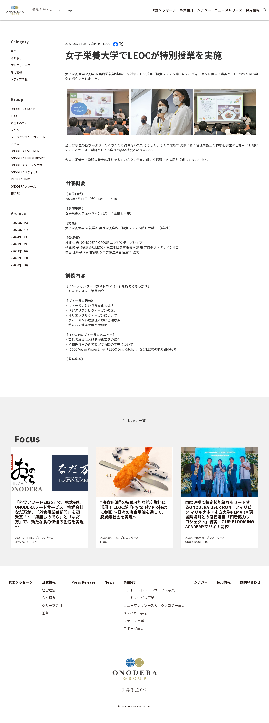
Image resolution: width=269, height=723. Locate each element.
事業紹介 (187, 10)
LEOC (106, 44)
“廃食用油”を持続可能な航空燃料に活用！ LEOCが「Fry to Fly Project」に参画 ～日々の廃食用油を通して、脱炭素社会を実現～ (134, 509)
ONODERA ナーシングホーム (29, 165)
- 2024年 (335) (20, 237)
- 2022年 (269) (20, 251)
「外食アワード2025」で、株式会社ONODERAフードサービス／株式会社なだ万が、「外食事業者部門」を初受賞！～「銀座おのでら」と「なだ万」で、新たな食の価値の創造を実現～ (49, 514)
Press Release (83, 582)
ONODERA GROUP (23, 109)
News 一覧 (137, 420)
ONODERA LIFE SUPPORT (28, 158)
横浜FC (15, 193)
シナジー (204, 10)
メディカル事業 (135, 613)
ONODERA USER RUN (25, 151)
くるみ (15, 144)
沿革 (45, 613)
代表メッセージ (163, 10)
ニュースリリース (229, 10)
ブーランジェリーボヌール (28, 137)
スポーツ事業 (133, 628)
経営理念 (49, 590)
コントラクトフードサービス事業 (149, 590)
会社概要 (49, 598)
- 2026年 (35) (19, 223)
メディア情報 (19, 79)
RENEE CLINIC (20, 179)
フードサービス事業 (138, 598)
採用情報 (253, 10)
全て (13, 51)
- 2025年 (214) (20, 230)
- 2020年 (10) (19, 265)
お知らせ (94, 44)
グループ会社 (52, 605)
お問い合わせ (250, 582)
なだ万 (15, 130)
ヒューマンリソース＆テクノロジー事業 (154, 605)
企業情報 (49, 582)
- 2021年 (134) (20, 258)
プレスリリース (20, 65)
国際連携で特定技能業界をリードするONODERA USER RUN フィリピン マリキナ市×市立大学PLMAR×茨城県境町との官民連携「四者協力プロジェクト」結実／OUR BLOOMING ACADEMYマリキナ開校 (219, 514)
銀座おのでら (19, 123)
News (109, 582)
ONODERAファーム (23, 186)
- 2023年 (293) (20, 244)
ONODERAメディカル (24, 172)
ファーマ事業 (133, 621)
